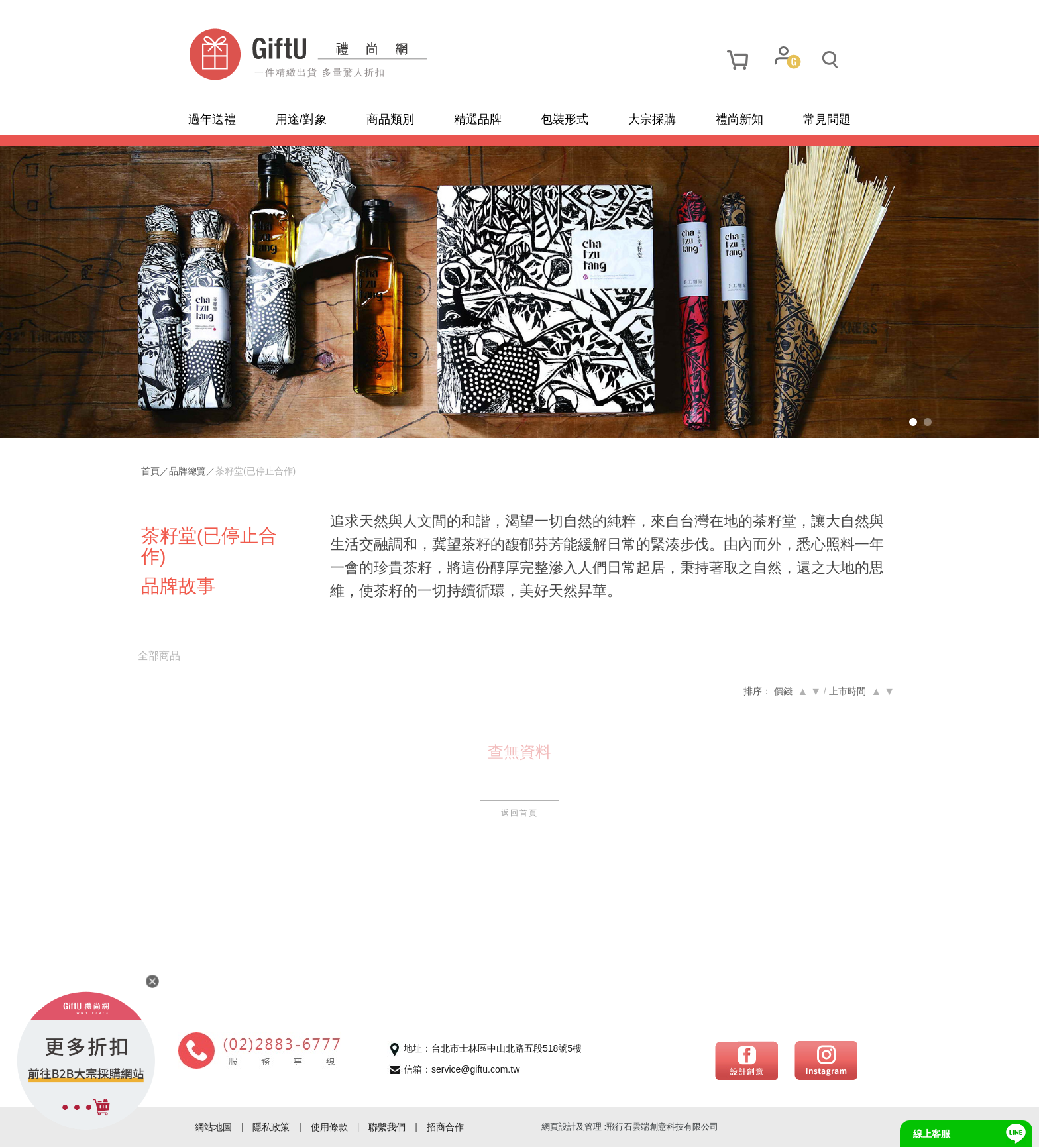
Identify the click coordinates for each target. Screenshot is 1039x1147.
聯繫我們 (387, 1127)
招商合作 (445, 1127)
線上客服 (931, 1133)
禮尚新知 (739, 119)
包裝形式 (564, 119)
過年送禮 (212, 119)
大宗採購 (652, 119)
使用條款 (329, 1127)
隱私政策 (271, 1127)
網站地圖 (213, 1127)
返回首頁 (519, 813)
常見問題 (827, 119)
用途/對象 (301, 119)
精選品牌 (478, 119)
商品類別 (390, 119)
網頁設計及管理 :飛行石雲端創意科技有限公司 (629, 1127)
